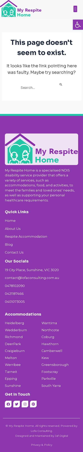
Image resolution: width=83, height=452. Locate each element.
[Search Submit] (61, 84)
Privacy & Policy (41, 445)
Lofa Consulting (41, 431)
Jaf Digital (61, 436)
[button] (78, 25)
